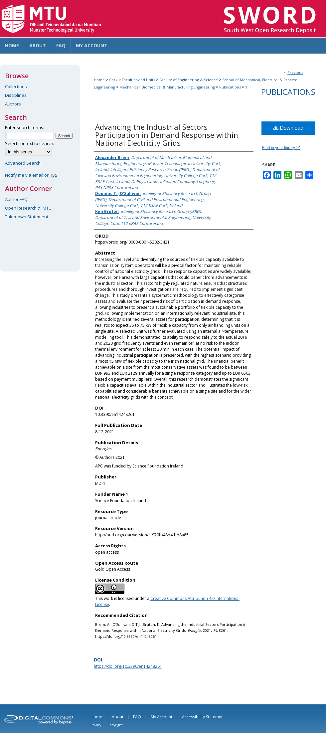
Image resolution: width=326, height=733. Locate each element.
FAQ (137, 717)
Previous (295, 72)
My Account (161, 717)
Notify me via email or (31, 175)
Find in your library (281, 147)
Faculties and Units (138, 79)
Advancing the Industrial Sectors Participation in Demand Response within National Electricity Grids (166, 135)
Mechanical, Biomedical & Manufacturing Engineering (167, 87)
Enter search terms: (24, 127)
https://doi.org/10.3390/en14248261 (128, 666)
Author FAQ (16, 199)
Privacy (95, 725)
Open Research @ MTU (28, 208)
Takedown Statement (26, 217)
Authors (13, 104)
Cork (113, 79)
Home (99, 79)
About (117, 717)
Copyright (115, 725)
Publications (230, 87)
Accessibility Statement (203, 717)
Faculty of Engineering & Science (188, 79)
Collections (16, 87)
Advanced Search (23, 163)
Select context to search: (29, 143)
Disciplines (16, 95)
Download (288, 128)
